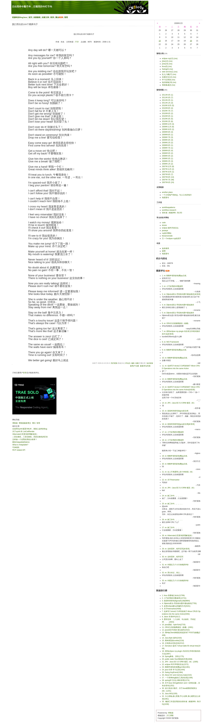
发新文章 (45, 17)
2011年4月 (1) (167, 95)
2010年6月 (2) (167, 113)
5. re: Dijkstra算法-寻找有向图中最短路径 (178, 313)
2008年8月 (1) (167, 145)
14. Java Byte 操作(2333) (172, 638)
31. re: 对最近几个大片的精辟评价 (175, 565)
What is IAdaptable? (20, 445)
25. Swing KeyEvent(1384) (172, 672)
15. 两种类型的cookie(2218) (173, 640)
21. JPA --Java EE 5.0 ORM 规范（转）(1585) (180, 662)
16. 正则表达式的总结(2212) (173, 643)
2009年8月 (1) (167, 135)
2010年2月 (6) (167, 121)
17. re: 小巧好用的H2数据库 (173, 432)
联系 (52, 17)
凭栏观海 (114, 363)
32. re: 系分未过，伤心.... (172, 573)
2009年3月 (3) (167, 140)
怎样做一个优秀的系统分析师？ (24, 439)
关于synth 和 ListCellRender (23, 431)
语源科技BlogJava (19, 17)
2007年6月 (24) (168, 182)
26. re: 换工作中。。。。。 (172, 520)
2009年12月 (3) (168, 124)
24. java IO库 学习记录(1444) (173, 670)
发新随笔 (36, 17)
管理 (66, 17)
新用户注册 (134, 366)
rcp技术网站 (167, 233)
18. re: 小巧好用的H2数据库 (173, 440)
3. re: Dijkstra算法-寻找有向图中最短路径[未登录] (181, 294)
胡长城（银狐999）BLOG (172, 213)
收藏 (137, 363)
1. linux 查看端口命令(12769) (173, 595)
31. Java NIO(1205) (169, 694)
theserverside (167, 236)
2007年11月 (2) (168, 169)
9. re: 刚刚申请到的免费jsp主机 (174, 350)
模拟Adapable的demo (21, 442)
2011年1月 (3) (167, 103)
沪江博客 (170, 715)
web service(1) (167, 72)
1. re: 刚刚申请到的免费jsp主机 (174, 276)
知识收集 (150, 363)
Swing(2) (165, 69)
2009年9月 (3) (167, 132)
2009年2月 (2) (167, 143)
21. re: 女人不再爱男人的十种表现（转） (178, 472)
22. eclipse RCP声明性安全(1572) (175, 664)
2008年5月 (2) (167, 153)
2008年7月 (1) (167, 148)
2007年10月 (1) (168, 172)
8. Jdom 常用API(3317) (171, 617)
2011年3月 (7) (167, 97)
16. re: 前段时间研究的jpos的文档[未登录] (178, 424)
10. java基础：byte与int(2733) (174, 625)
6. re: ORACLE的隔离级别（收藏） (176, 323)
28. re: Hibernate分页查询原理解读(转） (177, 535)
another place (167, 192)
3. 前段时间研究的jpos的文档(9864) (176, 601)
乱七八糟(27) (167, 74)
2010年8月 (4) (167, 108)
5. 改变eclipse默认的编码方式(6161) (176, 606)
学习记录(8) (166, 80)
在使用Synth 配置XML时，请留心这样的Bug (29, 429)
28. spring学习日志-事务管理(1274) (175, 680)
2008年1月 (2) (167, 164)
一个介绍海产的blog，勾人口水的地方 (177, 195)
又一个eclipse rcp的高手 (171, 238)
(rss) (176, 58)
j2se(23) (165, 64)
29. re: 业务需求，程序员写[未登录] (176, 549)
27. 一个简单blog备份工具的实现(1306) (177, 678)
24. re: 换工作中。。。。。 (172, 496)
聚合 (57, 17)
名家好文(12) (167, 77)
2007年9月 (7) (167, 174)
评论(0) (127, 363)
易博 (164, 251)
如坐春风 (165, 248)
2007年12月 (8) (168, 166)
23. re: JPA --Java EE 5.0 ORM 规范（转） (179, 488)
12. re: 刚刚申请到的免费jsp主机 (174, 379)
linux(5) (165, 66)
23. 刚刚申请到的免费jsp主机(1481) (176, 667)
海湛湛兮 (165, 198)
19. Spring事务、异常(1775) (173, 656)
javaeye (165, 231)
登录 (24, 373)
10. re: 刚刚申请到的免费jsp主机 (174, 358)
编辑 (133, 363)
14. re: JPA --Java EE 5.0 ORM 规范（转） (179, 403)
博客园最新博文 (25, 423)
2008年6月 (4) (167, 151)
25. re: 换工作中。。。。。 (172, 504)
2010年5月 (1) (167, 116)
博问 (34, 423)
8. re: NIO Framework (170, 342)
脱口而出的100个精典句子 (25, 24)
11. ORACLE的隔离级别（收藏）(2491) (177, 627)
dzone (164, 225)
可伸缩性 (15, 447)
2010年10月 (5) (168, 105)
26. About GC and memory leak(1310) (177, 675)
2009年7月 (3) (167, 137)
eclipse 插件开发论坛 (170, 228)
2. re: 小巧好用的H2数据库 (172, 286)
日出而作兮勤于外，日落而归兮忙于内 (32, 6)
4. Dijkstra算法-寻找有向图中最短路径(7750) (179, 603)
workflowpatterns (168, 207)
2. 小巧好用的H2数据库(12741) (174, 598)
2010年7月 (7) (167, 111)
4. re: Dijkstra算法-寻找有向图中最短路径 (178, 305)
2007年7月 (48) (168, 180)
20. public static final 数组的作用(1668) (177, 659)
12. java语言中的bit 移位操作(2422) (176, 630)
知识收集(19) (167, 82)
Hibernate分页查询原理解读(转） (25, 434)
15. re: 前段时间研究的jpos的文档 (175, 411)
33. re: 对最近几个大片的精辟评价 (175, 581)
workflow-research (169, 210)
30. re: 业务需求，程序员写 (172, 557)
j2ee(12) (165, 61)
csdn (164, 223)
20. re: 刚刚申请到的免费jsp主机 (174, 464)
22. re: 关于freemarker (170, 480)
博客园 (15, 423)
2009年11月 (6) (168, 127)
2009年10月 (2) (168, 129)
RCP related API (18, 450)
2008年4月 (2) (167, 156)
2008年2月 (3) (167, 161)
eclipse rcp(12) (168, 58)
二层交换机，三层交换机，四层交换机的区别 (30, 437)
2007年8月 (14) (168, 177)
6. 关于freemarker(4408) (171, 609)
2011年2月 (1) (167, 100)
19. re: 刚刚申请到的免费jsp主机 (174, 456)
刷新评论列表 (145, 366)
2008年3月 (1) (167, 158)
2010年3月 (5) (167, 119)
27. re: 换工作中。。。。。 (172, 528)
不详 (77, 42)
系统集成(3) (166, 85)
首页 (30, 17)
